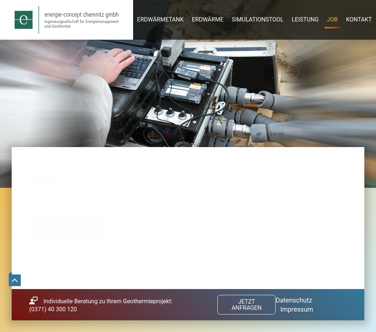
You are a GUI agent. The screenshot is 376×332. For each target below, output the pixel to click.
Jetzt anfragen (246, 305)
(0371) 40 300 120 (53, 309)
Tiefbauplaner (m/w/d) (64, 255)
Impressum (296, 309)
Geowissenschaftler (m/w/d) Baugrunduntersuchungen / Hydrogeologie (128, 227)
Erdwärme (208, 19)
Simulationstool (257, 19)
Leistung (305, 19)
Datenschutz (294, 300)
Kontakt (359, 19)
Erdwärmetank (160, 19)
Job (332, 19)
